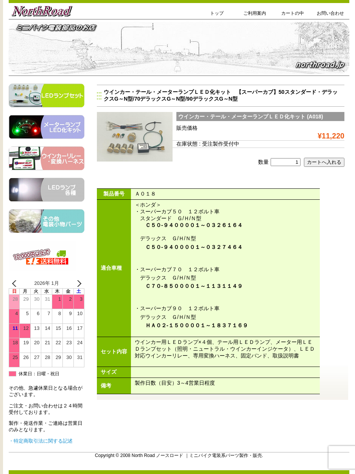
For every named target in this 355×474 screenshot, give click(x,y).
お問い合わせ (330, 13)
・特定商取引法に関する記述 (41, 441)
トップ (217, 13)
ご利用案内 (254, 13)
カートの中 (292, 13)
